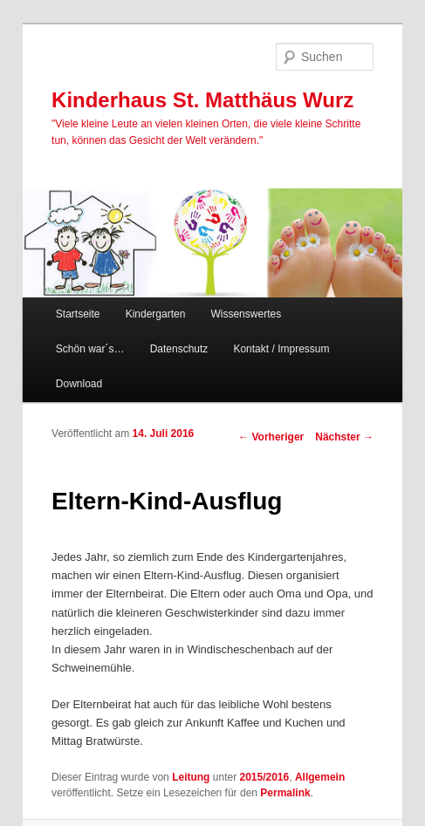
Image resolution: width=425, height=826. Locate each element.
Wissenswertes (245, 314)
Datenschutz (179, 349)
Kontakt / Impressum (281, 349)
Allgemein (320, 777)
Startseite (78, 314)
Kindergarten (156, 314)
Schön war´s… (90, 349)
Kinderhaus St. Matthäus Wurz (202, 100)
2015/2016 (264, 777)
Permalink (285, 793)
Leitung (190, 777)
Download (79, 384)
